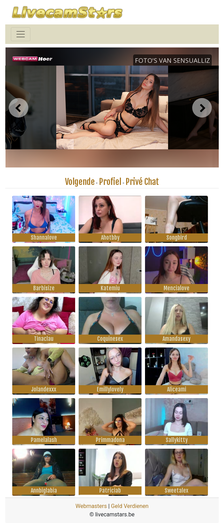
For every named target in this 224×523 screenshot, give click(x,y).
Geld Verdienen (130, 506)
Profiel (110, 182)
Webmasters (91, 506)
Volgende (80, 182)
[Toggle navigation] (20, 34)
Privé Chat (142, 182)
